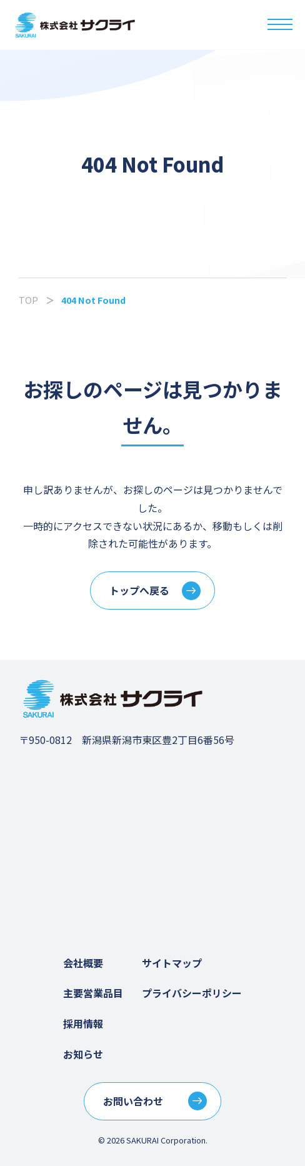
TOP (28, 299)
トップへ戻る (139, 590)
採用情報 (83, 1023)
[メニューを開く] (280, 25)
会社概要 (83, 962)
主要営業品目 (93, 992)
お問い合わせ (133, 1100)
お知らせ (83, 1054)
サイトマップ (172, 962)
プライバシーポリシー (192, 992)
